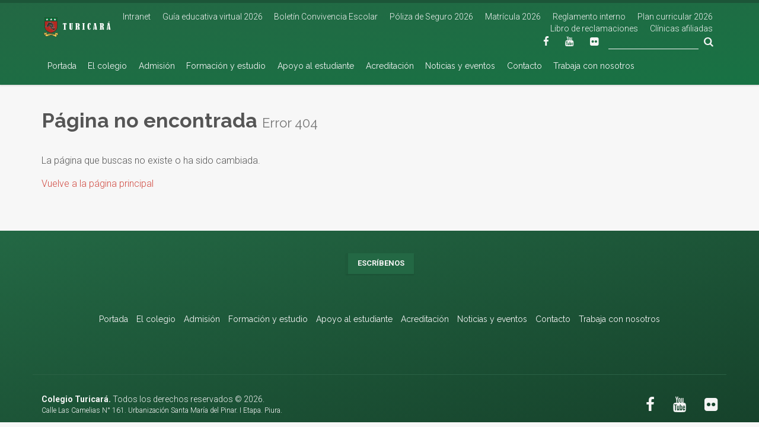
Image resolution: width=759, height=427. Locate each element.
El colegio (107, 66)
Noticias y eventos (460, 66)
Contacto (524, 66)
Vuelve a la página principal (98, 183)
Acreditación (390, 66)
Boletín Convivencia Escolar (326, 16)
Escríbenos (381, 263)
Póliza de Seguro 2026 (431, 16)
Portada (61, 66)
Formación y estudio (226, 66)
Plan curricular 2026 (675, 16)
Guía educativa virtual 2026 (212, 16)
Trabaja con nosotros (593, 66)
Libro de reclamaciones (594, 28)
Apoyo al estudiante (316, 66)
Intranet (137, 16)
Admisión (157, 66)
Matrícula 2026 (513, 16)
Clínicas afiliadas (681, 28)
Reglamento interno (589, 16)
